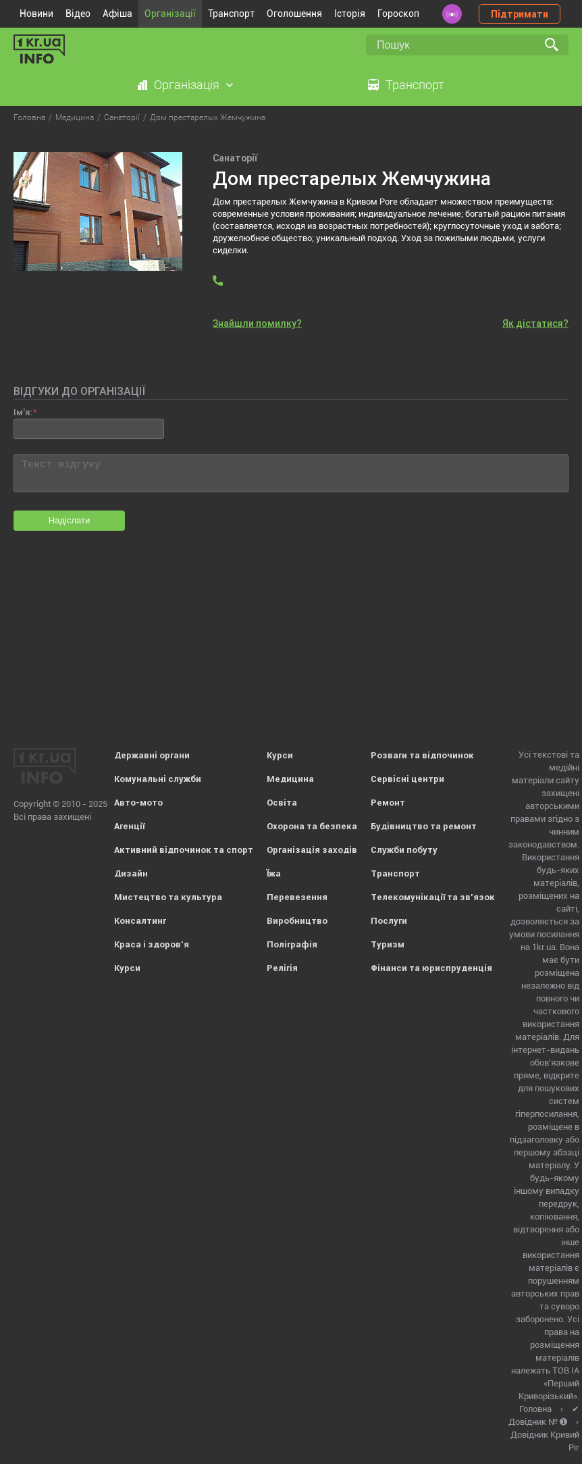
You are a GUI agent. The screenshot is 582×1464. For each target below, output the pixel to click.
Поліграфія (292, 944)
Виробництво (297, 921)
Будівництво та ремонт (424, 826)
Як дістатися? (535, 323)
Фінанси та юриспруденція (431, 968)
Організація (186, 85)
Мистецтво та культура (168, 897)
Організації (170, 13)
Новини (36, 13)
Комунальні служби (157, 779)
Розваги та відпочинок (422, 755)
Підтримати (519, 14)
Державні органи (152, 755)
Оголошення (294, 13)
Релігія (282, 968)
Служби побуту (404, 850)
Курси (127, 968)
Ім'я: (23, 412)
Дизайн (131, 873)
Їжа (274, 873)
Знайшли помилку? (257, 323)
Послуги (389, 921)
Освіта (282, 803)
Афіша (117, 13)
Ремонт (388, 803)
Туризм (387, 944)
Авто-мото (138, 803)
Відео (77, 13)
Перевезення (297, 897)
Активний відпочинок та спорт (183, 850)
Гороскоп (398, 13)
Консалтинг (140, 921)
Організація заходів (312, 850)
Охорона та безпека (312, 826)
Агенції (129, 826)
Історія (349, 13)
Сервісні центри (407, 779)
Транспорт (231, 13)
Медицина (290, 779)
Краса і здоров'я (151, 944)
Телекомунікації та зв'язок (433, 897)
